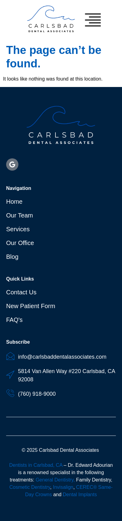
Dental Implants (80, 494)
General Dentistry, (55, 479)
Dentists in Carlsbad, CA (35, 465)
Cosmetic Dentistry (30, 487)
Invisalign (63, 487)
